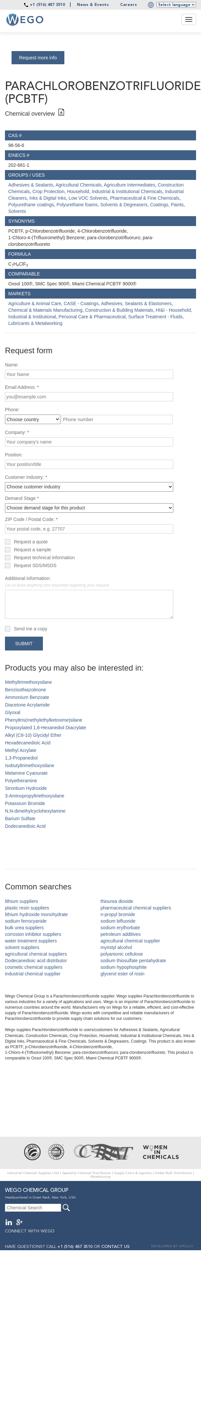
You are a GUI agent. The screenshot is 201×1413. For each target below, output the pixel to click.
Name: (11, 364)
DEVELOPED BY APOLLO (172, 1246)
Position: (14, 454)
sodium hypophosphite (124, 967)
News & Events (93, 5)
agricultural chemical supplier (130, 940)
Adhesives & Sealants (30, 184)
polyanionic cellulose (122, 954)
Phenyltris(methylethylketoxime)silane (43, 720)
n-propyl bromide (118, 914)
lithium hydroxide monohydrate (36, 914)
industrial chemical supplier (32, 973)
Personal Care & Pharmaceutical (92, 316)
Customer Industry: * (26, 477)
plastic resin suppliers (27, 907)
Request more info (38, 57)
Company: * (17, 432)
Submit (24, 643)
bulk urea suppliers (24, 927)
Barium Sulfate (20, 818)
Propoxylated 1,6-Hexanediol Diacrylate (45, 727)
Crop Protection (48, 191)
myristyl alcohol (116, 947)
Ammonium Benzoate (27, 697)
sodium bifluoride (118, 921)
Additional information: (57, 582)
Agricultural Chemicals (78, 184)
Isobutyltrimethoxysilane (29, 765)
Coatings (159, 204)
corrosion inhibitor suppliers (33, 934)
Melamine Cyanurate (26, 773)
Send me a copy (30, 628)
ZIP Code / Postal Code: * (31, 519)
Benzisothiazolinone (25, 689)
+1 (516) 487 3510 (47, 5)
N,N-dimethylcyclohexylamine (35, 811)
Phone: (12, 409)
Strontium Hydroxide (26, 788)
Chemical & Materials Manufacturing (45, 310)
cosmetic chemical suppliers (33, 967)
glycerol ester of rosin (123, 973)
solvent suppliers (22, 947)
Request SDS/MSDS (35, 565)
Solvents (17, 211)
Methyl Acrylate (20, 750)
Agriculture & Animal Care (34, 303)
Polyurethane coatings (31, 204)
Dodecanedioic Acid (25, 826)
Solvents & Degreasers (124, 204)
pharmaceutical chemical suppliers (136, 907)
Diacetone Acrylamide (27, 704)
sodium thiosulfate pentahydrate (133, 960)
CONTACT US (115, 1247)
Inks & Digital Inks (47, 198)
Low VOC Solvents (88, 198)
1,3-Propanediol (21, 758)
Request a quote (31, 541)
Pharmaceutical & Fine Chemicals (144, 198)
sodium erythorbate (120, 927)
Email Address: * (22, 387)
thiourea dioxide (117, 901)
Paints (177, 204)
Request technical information (44, 557)
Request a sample (32, 549)
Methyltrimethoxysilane (28, 682)
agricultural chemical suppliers (36, 954)
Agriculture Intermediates (129, 184)
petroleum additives (121, 934)
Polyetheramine (21, 780)
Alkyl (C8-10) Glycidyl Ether (33, 735)
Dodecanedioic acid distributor (36, 960)
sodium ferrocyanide (26, 921)
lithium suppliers (21, 901)
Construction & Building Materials (119, 310)
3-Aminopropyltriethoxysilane (34, 795)
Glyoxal (12, 712)
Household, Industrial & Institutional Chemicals (114, 191)
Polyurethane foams (77, 204)
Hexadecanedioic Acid (27, 742)
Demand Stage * (22, 498)
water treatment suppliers (31, 940)
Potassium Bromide (25, 803)
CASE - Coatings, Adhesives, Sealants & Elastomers (118, 303)
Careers (128, 5)
